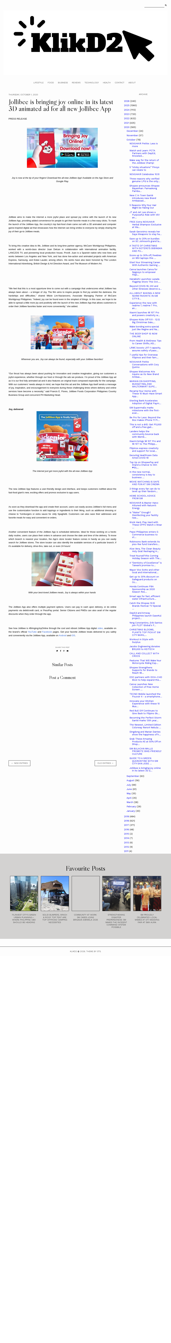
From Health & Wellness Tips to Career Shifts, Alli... (145, 342)
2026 (127, 101)
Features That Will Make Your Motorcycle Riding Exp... (145, 662)
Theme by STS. (93, 951)
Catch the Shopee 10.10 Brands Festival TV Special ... (145, 606)
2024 (127, 110)
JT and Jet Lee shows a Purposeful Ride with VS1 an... (144, 215)
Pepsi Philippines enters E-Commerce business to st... (144, 534)
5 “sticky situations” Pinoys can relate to (144, 168)
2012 (127, 847)
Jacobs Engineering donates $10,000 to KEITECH (144, 647)
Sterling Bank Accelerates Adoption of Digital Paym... (145, 402)
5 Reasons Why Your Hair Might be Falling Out (142, 206)
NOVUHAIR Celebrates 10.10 (144, 174)
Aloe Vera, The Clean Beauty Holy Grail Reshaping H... (145, 550)
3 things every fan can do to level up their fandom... (144, 490)
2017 (127, 825)
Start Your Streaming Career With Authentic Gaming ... (144, 263)
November (133, 135)
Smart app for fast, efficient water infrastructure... (144, 597)
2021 (127, 123)
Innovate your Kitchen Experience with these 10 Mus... (144, 704)
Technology (92, 82)
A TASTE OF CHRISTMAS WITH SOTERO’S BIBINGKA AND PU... (145, 248)
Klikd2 (73, 951)
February (132, 806)
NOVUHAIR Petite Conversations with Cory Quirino (144, 364)
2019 (127, 816)
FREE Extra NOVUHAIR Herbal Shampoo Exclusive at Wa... (145, 224)
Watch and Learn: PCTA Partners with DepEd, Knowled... (142, 153)
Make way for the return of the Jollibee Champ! (144, 161)
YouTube (32, 632)
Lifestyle (38, 82)
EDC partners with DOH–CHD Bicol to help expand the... (145, 678)
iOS (73, 635)
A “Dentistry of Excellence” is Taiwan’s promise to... (145, 564)
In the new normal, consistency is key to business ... (142, 475)
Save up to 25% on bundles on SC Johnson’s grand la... (145, 240)
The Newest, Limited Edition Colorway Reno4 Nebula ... (145, 726)
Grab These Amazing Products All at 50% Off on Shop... (145, 741)
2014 (127, 838)
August (131, 780)
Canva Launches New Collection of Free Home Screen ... (144, 687)
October (131, 139)
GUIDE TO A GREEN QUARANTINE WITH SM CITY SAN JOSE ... (143, 761)
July (129, 785)
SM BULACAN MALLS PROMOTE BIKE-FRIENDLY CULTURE (145, 751)
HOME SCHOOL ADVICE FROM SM (142, 497)
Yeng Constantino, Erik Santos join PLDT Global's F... (145, 624)
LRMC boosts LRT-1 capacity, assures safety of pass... (145, 349)
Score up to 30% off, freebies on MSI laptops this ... (145, 256)
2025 (127, 105)
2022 (127, 118)
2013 (127, 842)
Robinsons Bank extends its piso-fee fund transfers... (144, 543)
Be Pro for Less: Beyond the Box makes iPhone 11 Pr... (145, 419)
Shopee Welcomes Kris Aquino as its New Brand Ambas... (144, 374)
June (130, 789)
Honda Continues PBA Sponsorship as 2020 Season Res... (142, 589)
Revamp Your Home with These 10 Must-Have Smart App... (145, 394)
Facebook (47, 632)
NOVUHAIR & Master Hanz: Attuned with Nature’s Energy (143, 505)
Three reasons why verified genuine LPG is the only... (144, 180)
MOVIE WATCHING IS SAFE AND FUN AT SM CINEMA (144, 483)
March (130, 802)
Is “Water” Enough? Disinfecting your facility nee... (143, 515)
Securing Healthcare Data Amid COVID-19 (143, 456)
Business (63, 82)
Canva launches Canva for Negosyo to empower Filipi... (143, 272)
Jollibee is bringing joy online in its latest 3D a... (145, 769)
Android (63, 635)
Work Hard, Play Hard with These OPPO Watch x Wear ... (145, 525)
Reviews (76, 82)
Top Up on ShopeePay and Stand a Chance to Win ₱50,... (143, 465)
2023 (127, 114)
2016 (127, 829)
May (129, 793)
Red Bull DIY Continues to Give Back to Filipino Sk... (144, 712)
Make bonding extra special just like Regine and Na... (144, 328)
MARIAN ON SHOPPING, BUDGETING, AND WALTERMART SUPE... (143, 384)
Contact (119, 82)
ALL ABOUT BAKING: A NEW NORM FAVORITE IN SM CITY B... (144, 296)
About (132, 82)
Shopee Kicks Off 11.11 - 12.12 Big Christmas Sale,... (144, 321)
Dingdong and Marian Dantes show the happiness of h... (145, 733)
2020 (127, 127)
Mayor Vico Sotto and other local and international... (144, 571)
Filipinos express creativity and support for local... (143, 449)
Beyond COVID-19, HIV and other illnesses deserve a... (145, 287)
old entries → (105, 763)
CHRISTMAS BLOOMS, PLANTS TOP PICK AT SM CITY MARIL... (144, 632)
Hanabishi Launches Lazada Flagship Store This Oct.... (145, 280)
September (133, 776)
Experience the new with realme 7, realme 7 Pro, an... (143, 306)
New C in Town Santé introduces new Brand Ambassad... (142, 198)
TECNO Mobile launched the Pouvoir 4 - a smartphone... (145, 695)
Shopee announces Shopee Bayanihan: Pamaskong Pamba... (144, 188)
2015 (127, 834)
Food (51, 82)
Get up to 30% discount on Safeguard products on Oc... (144, 579)
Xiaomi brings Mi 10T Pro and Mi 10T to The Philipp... (145, 442)
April (129, 798)
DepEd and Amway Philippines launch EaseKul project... (145, 616)
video (100, 628)
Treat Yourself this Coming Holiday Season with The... (145, 557)
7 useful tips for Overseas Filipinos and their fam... (143, 356)
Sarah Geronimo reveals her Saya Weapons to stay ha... (145, 233)
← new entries (19, 763)
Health (107, 82)
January (131, 811)
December (133, 131)
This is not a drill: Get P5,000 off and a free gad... (145, 426)
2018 (127, 820)
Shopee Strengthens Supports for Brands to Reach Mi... (143, 670)
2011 (126, 851)
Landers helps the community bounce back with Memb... (144, 434)
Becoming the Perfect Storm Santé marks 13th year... (145, 719)
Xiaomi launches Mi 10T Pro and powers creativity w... (144, 314)
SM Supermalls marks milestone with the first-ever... (144, 410)
